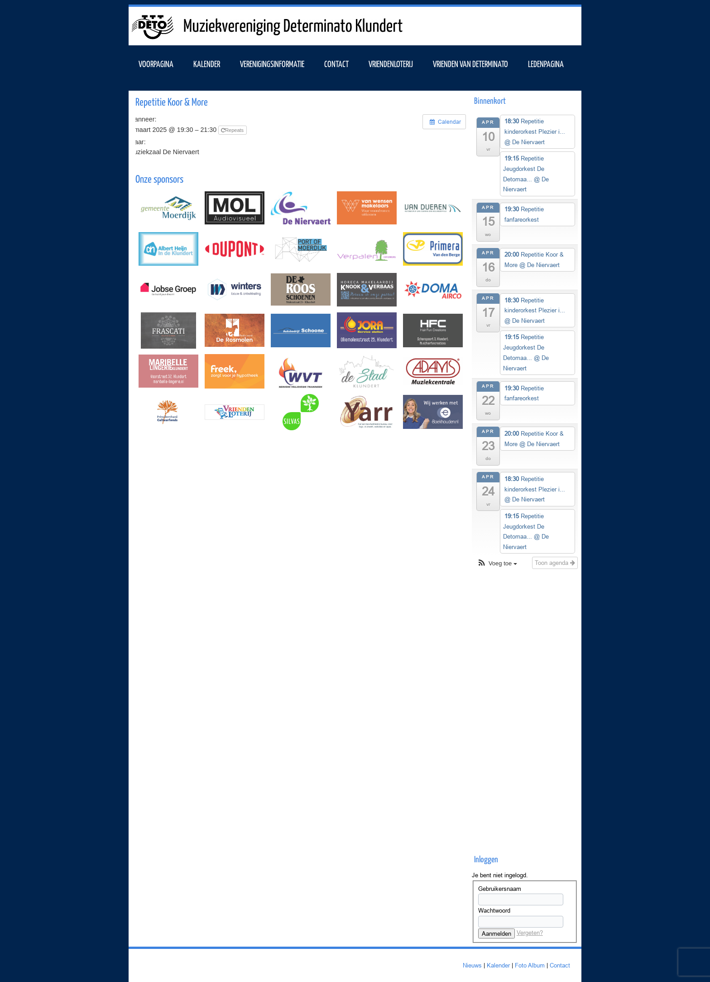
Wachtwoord (494, 910)
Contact (336, 63)
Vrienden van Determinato (470, 63)
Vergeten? (530, 932)
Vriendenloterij (391, 63)
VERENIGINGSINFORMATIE (272, 63)
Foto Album (530, 965)
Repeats (233, 130)
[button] (497, 563)
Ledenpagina (546, 63)
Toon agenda (555, 562)
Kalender (498, 965)
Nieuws (472, 965)
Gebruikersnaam (499, 888)
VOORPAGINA (156, 63)
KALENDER (206, 63)
